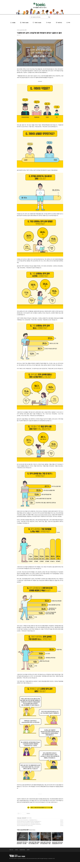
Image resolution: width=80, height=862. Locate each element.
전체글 (68, 22)
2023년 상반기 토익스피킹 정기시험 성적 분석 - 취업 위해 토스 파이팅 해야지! (28, 822)
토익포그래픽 (24, 817)
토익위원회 (17, 856)
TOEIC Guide (25, 22)
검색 (49, 17)
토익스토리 (40, 8)
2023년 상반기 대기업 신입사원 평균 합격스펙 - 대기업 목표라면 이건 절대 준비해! (28, 824)
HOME (12, 22)
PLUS (49, 22)
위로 (70, 850)
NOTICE (60, 22)
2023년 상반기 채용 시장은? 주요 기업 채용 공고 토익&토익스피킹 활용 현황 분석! (28, 821)
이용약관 (16, 849)
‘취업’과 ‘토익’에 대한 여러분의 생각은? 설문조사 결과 (24, 825)
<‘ (43, 514)
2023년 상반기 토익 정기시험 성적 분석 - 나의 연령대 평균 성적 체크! (26, 820)
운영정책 (28, 849)
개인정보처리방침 (22, 849)
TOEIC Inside (38, 22)
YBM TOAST (11, 849)
